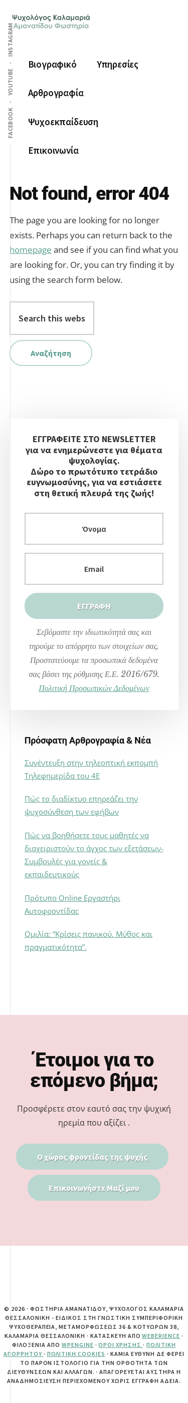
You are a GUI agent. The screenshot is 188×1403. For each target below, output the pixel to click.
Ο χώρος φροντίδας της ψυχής (92, 1157)
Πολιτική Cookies (76, 1353)
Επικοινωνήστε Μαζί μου (94, 1188)
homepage (31, 249)
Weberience (161, 1335)
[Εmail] (94, 569)
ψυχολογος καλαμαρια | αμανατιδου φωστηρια (52, 30)
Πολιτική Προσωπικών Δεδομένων (94, 688)
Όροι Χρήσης (120, 1344)
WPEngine (78, 1344)
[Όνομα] (94, 529)
